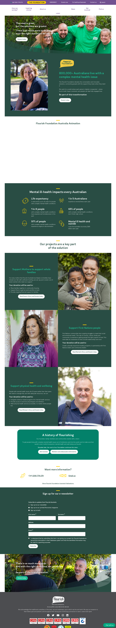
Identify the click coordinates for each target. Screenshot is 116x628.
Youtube (58, 615)
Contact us (93, 2)
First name (31, 515)
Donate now (64, 2)
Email (30, 531)
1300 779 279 (38, 476)
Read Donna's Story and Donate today (31, 296)
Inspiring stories (29, 9)
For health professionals (79, 2)
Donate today (22, 39)
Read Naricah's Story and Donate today (84, 352)
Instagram (63, 615)
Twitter (53, 615)
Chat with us (109, 625)
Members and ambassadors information (64, 451)
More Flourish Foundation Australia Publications (58, 484)
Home (58, 9)
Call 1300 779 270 (17, 2)
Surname (61, 515)
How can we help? (15, 9)
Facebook (48, 615)
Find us (101, 9)
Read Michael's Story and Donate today (31, 410)
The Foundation (37, 3)
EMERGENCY (53, 2)
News (73, 9)
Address (30, 523)
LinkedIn (68, 615)
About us (43, 9)
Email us (72, 476)
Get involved (87, 9)
